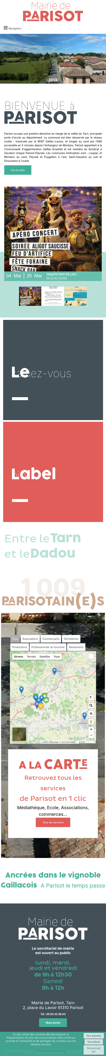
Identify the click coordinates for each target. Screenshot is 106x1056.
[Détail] (30, 296)
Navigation (15, 28)
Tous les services (53, 822)
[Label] (53, 472)
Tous (15, 638)
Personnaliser (94, 1050)
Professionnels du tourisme (48, 647)
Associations (30, 638)
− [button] (91, 735)
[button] (91, 656)
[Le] (53, 370)
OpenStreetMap (68, 742)
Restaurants (76, 647)
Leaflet (45, 742)
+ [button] (91, 730)
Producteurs (19, 647)
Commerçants (50, 638)
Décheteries (71, 638)
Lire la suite (18, 170)
